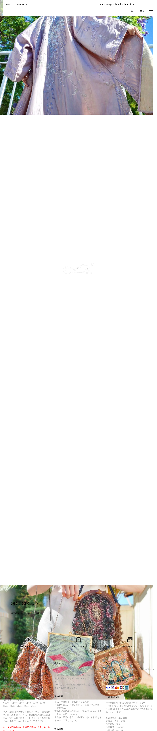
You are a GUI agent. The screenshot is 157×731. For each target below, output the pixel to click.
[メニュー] (150, 11)
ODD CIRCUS (21, 5)
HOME (8, 5)
